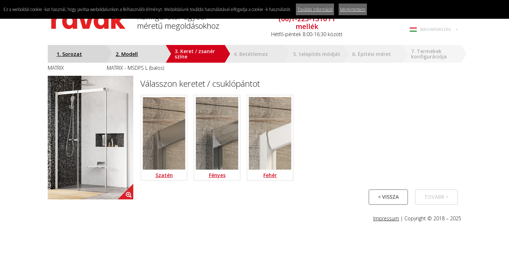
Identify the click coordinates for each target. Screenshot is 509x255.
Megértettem (352, 9)
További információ (315, 9)
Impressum (386, 218)
